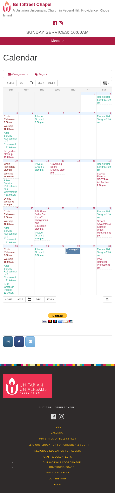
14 (78, 160)
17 (16, 208)
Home (57, 427)
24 (16, 246)
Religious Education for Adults (57, 451)
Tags (41, 74)
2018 (11, 83)
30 (109, 246)
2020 (52, 83)
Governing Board (61, 467)
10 (16, 160)
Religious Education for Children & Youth (58, 445)
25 (32, 246)
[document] (57, 202)
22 (94, 208)
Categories (18, 74)
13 (63, 160)
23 (109, 208)
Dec (41, 83)
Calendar (58, 432)
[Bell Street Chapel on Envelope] (30, 341)
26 (47, 246)
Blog (57, 484)
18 (32, 208)
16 (109, 160)
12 (47, 160)
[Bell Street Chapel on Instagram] (8, 341)
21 (78, 208)
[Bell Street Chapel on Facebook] (19, 341)
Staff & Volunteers (57, 457)
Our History (58, 478)
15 (94, 160)
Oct (22, 83)
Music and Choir (57, 472)
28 (78, 246)
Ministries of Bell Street (57, 438)
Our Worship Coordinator (62, 462)
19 (47, 208)
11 (32, 160)
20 (63, 208)
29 (94, 246)
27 (63, 246)
